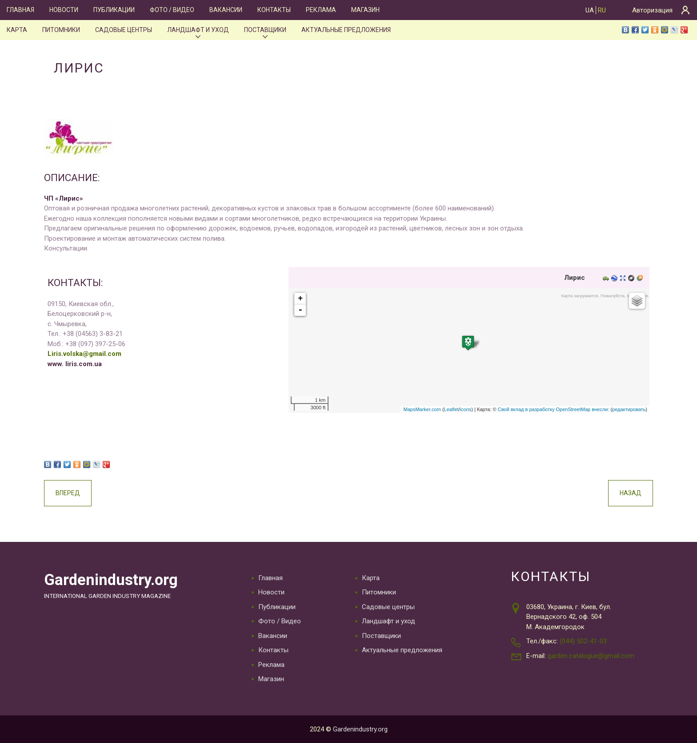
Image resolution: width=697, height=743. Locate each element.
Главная (20, 9)
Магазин (365, 9)
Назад (630, 493)
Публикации (114, 9)
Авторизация (652, 10)
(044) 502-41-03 (583, 641)
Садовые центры (123, 29)
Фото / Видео (172, 9)
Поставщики (265, 29)
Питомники (61, 29)
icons (466, 409)
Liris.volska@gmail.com (84, 354)
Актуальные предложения (346, 29)
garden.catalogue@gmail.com (591, 656)
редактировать (628, 409)
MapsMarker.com (422, 409)
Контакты (274, 9)
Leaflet (451, 409)
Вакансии (225, 9)
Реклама (321, 9)
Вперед (68, 493)
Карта (17, 29)
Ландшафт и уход (198, 29)
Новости (63, 9)
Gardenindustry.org (111, 580)
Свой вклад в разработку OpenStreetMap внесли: (553, 409)
